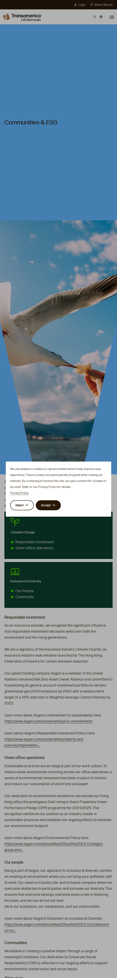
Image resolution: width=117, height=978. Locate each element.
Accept (46, 505)
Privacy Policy (19, 493)
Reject (19, 505)
